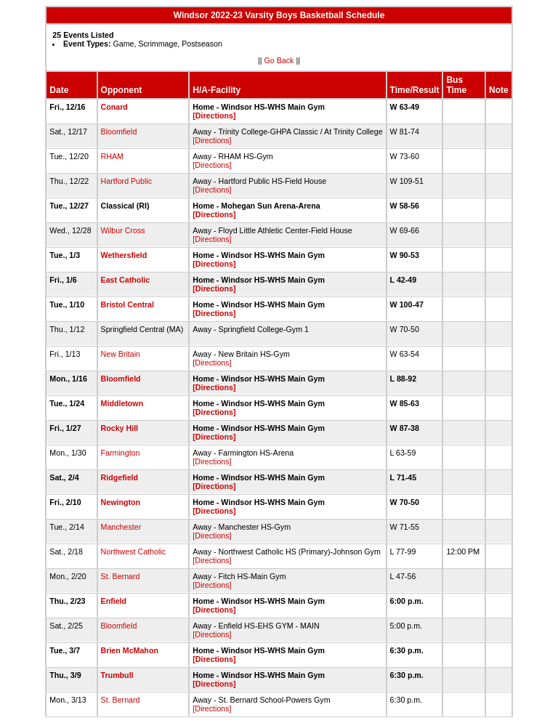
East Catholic (125, 279)
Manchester (121, 526)
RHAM (112, 156)
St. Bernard (120, 576)
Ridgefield (120, 477)
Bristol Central (127, 304)
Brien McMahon (129, 650)
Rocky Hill (120, 428)
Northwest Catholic (133, 551)
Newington (120, 502)
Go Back (279, 60)
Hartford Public (126, 181)
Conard (114, 106)
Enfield (114, 601)
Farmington (120, 452)
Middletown (122, 403)
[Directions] (214, 115)
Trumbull (117, 675)
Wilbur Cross (123, 230)
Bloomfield (119, 131)
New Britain (120, 354)
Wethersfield (124, 255)
